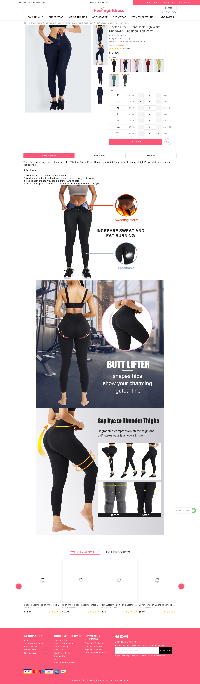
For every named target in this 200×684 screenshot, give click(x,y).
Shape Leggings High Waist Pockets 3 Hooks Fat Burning (42, 605)
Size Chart (59, 650)
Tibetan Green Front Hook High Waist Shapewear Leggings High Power (97, 23)
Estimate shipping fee (118, 45)
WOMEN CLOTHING (143, 17)
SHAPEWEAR (56, 17)
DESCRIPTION (49, 156)
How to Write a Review (65, 662)
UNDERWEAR (166, 17)
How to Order (60, 640)
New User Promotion (64, 643)
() (167, 12)
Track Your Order (62, 653)
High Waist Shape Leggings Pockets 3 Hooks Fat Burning (80, 605)
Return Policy (29, 650)
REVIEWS (151, 156)
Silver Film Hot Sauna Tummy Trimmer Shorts (157, 605)
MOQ (56, 659)
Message (160, 655)
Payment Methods (93, 649)
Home (26, 23)
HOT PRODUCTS (118, 552)
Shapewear (36, 23)
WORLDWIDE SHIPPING (33, 2)
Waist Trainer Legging (53, 23)
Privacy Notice (30, 646)
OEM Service (29, 653)
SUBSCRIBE (165, 650)
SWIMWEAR (119, 17)
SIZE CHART (100, 156)
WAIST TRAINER (78, 17)
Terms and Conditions (34, 643)
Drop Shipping (61, 646)
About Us (27, 640)
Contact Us (59, 656)
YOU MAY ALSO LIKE (85, 552)
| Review (126, 48)
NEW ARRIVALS (34, 17)
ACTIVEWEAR (100, 17)
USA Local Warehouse (95, 653)
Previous (19, 586)
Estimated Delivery (94, 643)
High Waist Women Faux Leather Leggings (119, 605)
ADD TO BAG (135, 142)
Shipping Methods (93, 646)
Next (181, 586)
